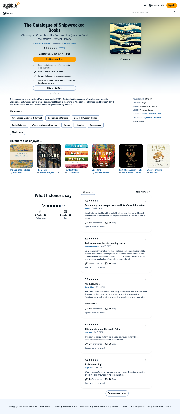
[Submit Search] (175, 12)
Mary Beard (154, 173)
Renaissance (95, 125)
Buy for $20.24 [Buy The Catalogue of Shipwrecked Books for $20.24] (54, 88)
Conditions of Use (69, 407)
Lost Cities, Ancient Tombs (130, 170)
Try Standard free (54, 59)
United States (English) (162, 407)
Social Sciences (19, 125)
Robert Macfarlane (102, 173)
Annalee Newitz (73, 173)
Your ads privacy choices (140, 407)
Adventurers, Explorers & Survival (27, 118)
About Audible (45, 407)
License (115, 407)
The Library (42, 170)
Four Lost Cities (71, 170)
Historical (80, 125)
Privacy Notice (85, 407)
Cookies (124, 407)
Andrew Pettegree (47, 173)
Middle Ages (17, 132)
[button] (51, 94)
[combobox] (152, 12)
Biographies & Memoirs (58, 118)
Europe (67, 125)
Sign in (171, 5)
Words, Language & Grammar (45, 125)
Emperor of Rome (154, 170)
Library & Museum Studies (85, 118)
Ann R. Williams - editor (131, 173)
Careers (57, 407)
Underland (96, 170)
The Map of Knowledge (20, 170)
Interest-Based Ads (101, 407)
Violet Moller (17, 173)
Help (145, 5)
